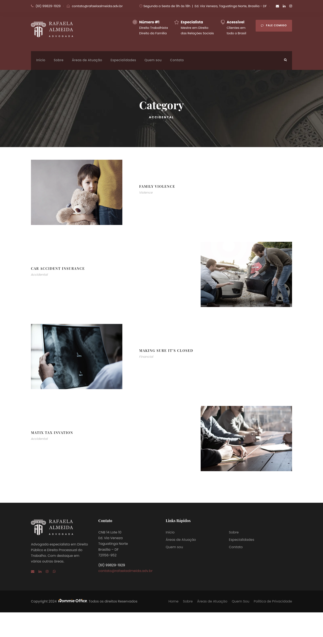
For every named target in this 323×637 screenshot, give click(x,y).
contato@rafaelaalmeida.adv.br (97, 6)
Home (173, 601)
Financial (146, 356)
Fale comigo (274, 25)
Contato (177, 60)
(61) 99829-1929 (48, 6)
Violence (146, 192)
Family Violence (157, 186)
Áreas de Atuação (87, 60)
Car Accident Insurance (58, 268)
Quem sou (153, 60)
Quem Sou (240, 601)
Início (40, 60)
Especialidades (123, 60)
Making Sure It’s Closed (166, 350)
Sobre (58, 60)
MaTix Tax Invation (52, 432)
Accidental (39, 274)
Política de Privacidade (273, 601)
